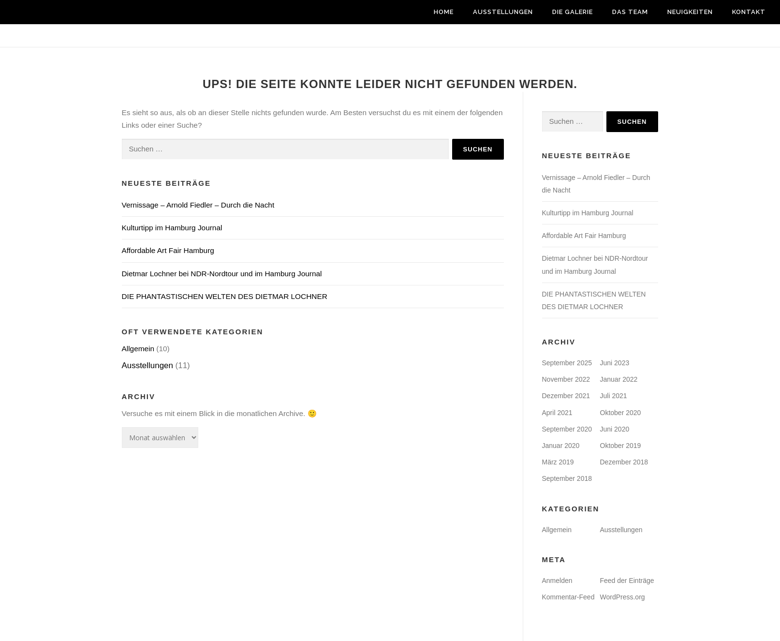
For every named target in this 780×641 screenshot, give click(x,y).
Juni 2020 (615, 429)
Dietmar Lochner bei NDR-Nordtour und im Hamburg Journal (222, 273)
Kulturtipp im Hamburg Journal (172, 228)
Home (444, 11)
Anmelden (557, 580)
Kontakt (748, 11)
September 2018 (567, 478)
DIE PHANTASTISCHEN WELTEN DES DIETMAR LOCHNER (224, 296)
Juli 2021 (613, 396)
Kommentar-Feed (568, 597)
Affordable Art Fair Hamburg (168, 250)
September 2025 (567, 363)
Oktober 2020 (620, 413)
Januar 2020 (561, 445)
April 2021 (557, 413)
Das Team (630, 11)
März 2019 (558, 462)
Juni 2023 (615, 363)
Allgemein (138, 348)
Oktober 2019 (620, 445)
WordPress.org (622, 597)
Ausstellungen (503, 11)
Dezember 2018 (624, 462)
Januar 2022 (619, 379)
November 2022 (566, 379)
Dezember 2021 (566, 396)
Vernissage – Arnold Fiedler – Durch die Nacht (198, 205)
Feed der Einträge (627, 580)
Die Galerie (572, 11)
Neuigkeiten (690, 11)
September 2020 (567, 429)
